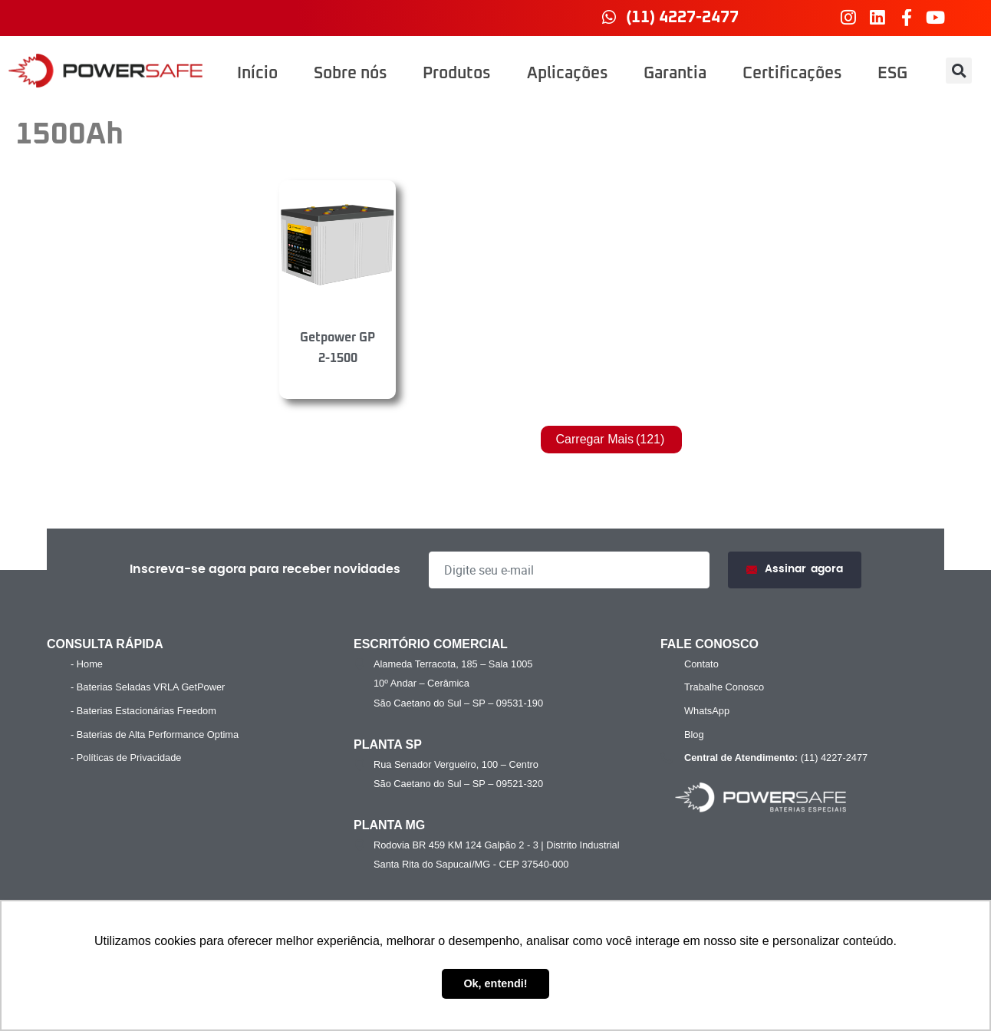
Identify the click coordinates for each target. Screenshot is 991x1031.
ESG (892, 73)
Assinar (794, 569)
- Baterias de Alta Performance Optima (155, 734)
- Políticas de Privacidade (126, 757)
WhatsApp (706, 710)
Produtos (457, 73)
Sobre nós (350, 73)
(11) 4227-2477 (774, 758)
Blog (694, 734)
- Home (87, 664)
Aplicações (567, 73)
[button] (959, 71)
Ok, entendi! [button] (495, 983)
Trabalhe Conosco (724, 687)
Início (257, 73)
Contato (701, 664)
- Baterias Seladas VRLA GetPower (148, 687)
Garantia (675, 73)
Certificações (792, 73)
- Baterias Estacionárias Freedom (143, 710)
